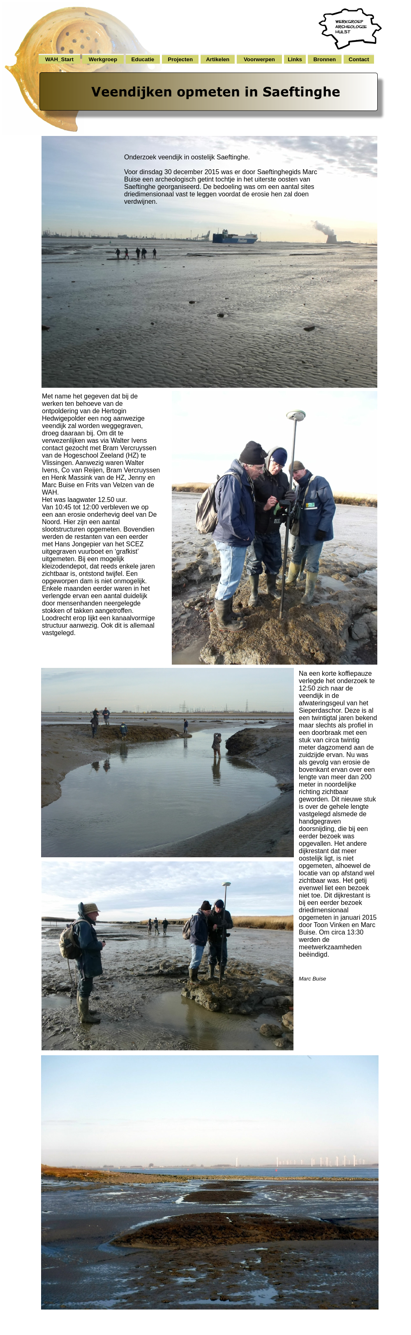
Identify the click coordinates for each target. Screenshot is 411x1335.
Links (295, 59)
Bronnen (324, 59)
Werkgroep (103, 59)
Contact (359, 59)
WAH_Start (59, 59)
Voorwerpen (259, 59)
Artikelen (217, 59)
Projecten (180, 59)
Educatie (143, 59)
